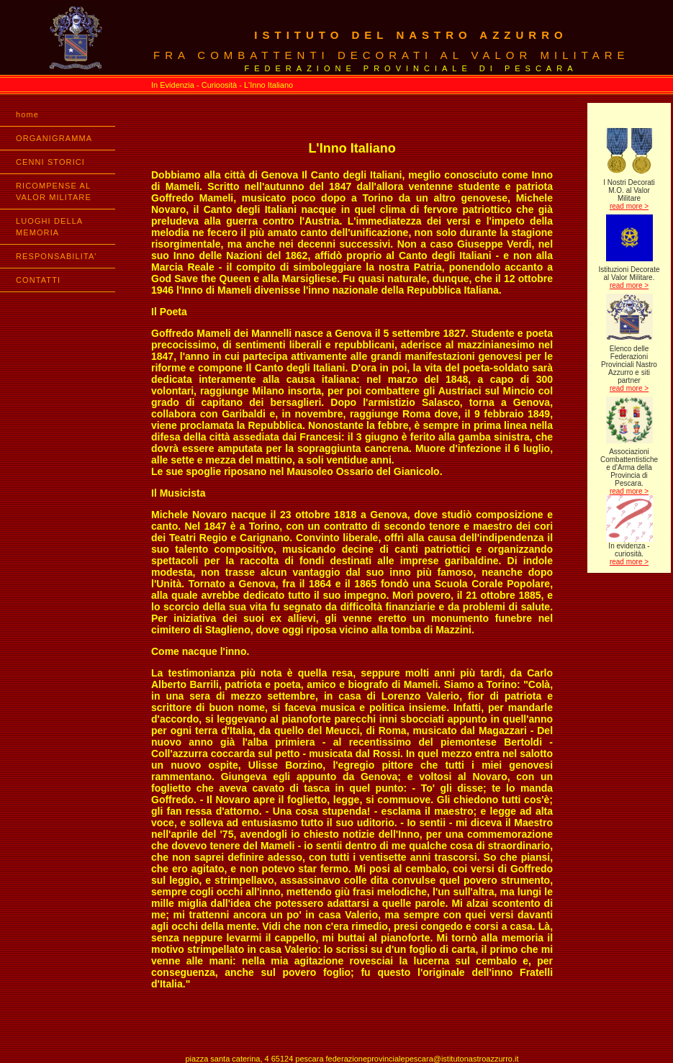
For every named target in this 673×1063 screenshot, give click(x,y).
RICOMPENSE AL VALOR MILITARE (53, 191)
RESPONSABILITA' (56, 256)
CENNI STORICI (50, 162)
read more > (629, 206)
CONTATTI (38, 280)
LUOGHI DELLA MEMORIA (49, 227)
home (27, 114)
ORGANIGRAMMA (54, 138)
